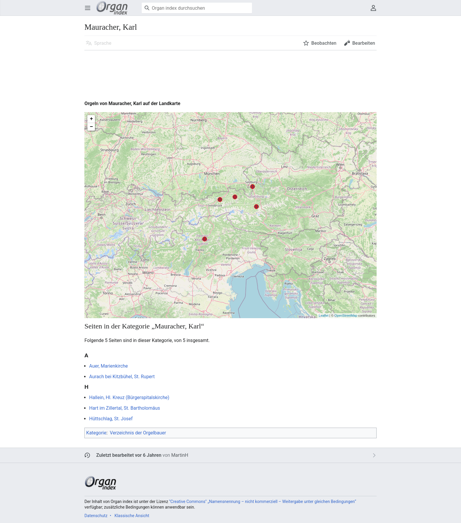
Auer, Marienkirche (108, 366)
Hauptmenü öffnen (89, 11)
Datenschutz (95, 515)
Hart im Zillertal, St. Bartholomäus (124, 408)
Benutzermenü (375, 11)
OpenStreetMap (345, 315)
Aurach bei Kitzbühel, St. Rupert (122, 376)
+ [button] (91, 118)
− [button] (91, 126)
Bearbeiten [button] (363, 43)
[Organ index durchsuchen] (197, 8)
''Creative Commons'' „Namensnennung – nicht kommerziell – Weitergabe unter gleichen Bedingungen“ (262, 501)
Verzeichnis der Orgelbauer (138, 433)
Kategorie (96, 433)
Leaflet (323, 315)
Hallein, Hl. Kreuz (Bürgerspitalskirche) (129, 397)
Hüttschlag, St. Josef (111, 418)
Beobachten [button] (323, 43)
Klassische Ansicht (132, 515)
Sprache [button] (102, 43)
